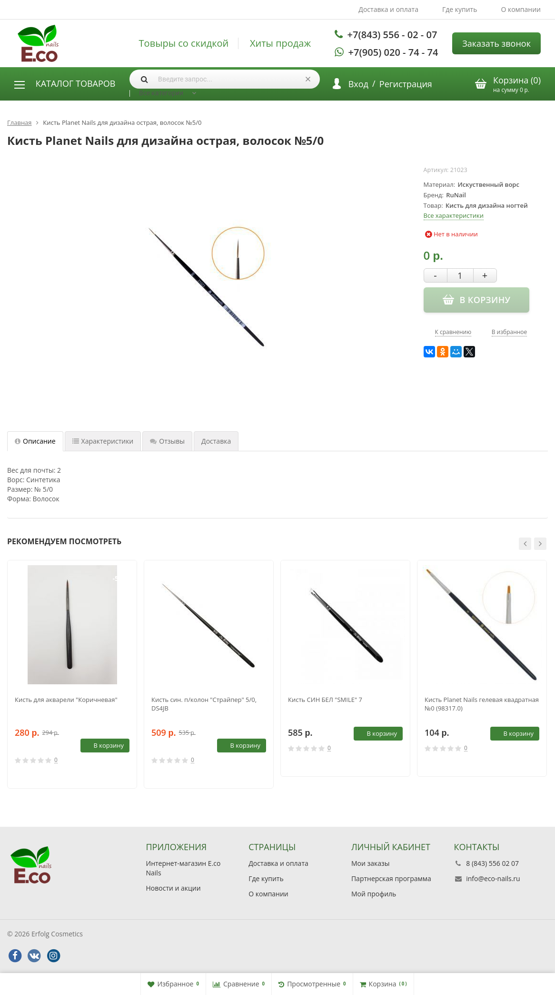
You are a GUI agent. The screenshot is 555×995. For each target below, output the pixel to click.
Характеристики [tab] (103, 441)
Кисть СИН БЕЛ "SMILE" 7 (325, 699)
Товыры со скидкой (184, 43)
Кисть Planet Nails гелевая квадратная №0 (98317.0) (482, 703)
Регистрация (405, 84)
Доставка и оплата (388, 9)
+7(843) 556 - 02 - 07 (392, 34)
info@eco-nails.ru (493, 878)
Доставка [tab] (216, 441)
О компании (521, 9)
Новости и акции (173, 888)
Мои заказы (370, 863)
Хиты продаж (280, 43)
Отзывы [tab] (167, 441)
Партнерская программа (391, 878)
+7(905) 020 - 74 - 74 (393, 52)
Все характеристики (454, 215)
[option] (72, 675)
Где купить (459, 9)
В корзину (103, 745)
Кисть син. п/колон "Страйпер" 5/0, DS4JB (204, 703)
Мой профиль (373, 893)
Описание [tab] (35, 441)
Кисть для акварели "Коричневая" (66, 699)
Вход (358, 84)
